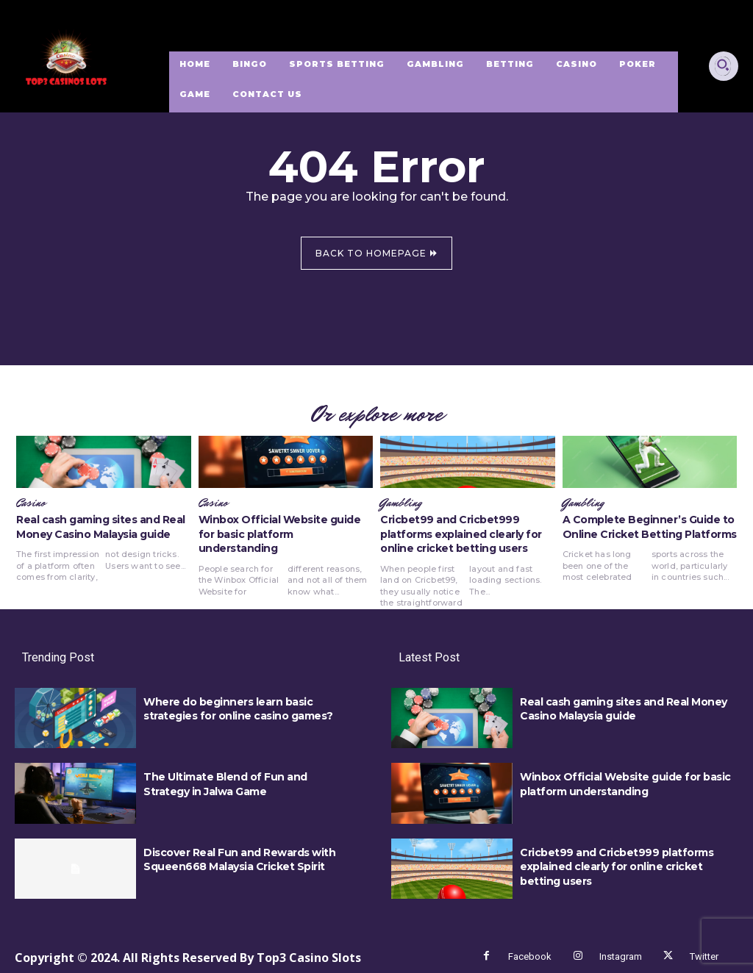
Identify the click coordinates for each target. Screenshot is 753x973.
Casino (31, 503)
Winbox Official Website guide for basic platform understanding (280, 534)
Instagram (620, 956)
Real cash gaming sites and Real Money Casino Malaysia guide (100, 527)
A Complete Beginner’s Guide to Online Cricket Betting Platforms (650, 527)
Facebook (530, 956)
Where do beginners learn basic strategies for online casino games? (238, 709)
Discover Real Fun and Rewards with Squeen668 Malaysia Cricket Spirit (239, 860)
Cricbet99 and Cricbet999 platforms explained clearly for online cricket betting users (461, 534)
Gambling (400, 503)
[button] (723, 65)
